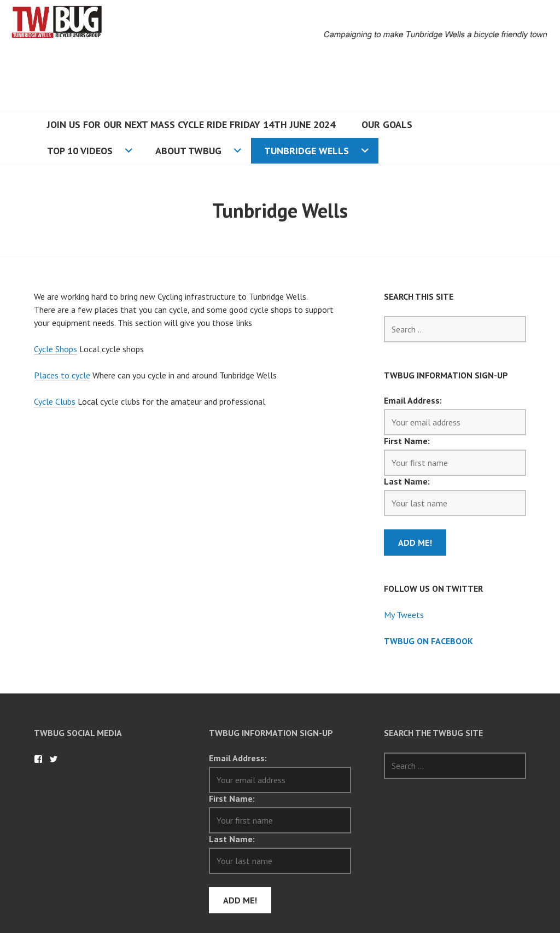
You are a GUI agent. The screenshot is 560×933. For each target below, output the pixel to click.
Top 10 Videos (80, 150)
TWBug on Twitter (53, 759)
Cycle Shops (55, 348)
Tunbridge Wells (306, 150)
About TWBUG (188, 150)
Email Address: (413, 400)
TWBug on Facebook (428, 640)
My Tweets (404, 614)
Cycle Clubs (54, 401)
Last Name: (407, 481)
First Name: (407, 440)
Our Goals (386, 124)
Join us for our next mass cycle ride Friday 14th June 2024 (191, 124)
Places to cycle (62, 375)
